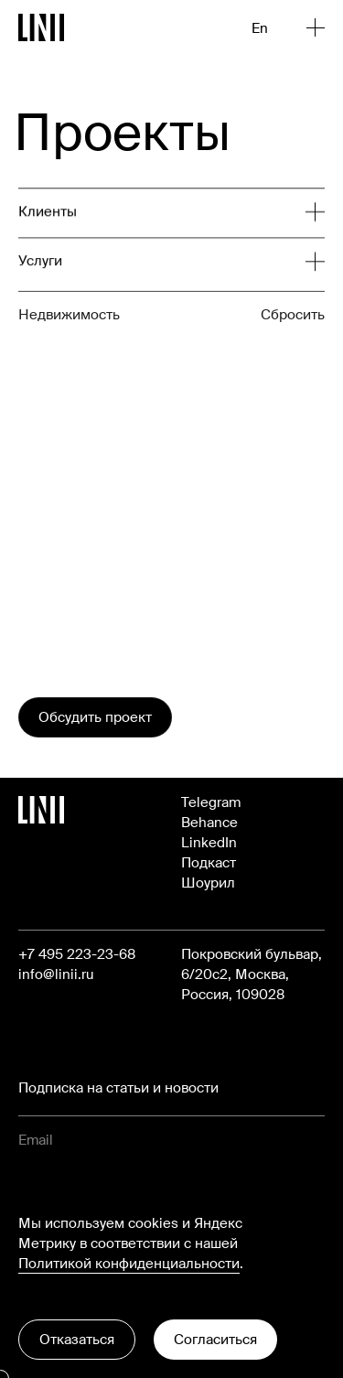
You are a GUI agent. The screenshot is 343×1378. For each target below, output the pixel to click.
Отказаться (76, 1339)
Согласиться (215, 1339)
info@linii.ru (56, 974)
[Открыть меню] (315, 27)
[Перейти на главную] (41, 27)
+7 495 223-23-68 (76, 954)
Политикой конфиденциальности (129, 1263)
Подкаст (208, 863)
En (260, 28)
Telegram (211, 802)
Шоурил (208, 883)
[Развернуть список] (161, 218)
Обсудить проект (95, 717)
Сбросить (293, 351)
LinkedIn (209, 843)
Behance (209, 822)
